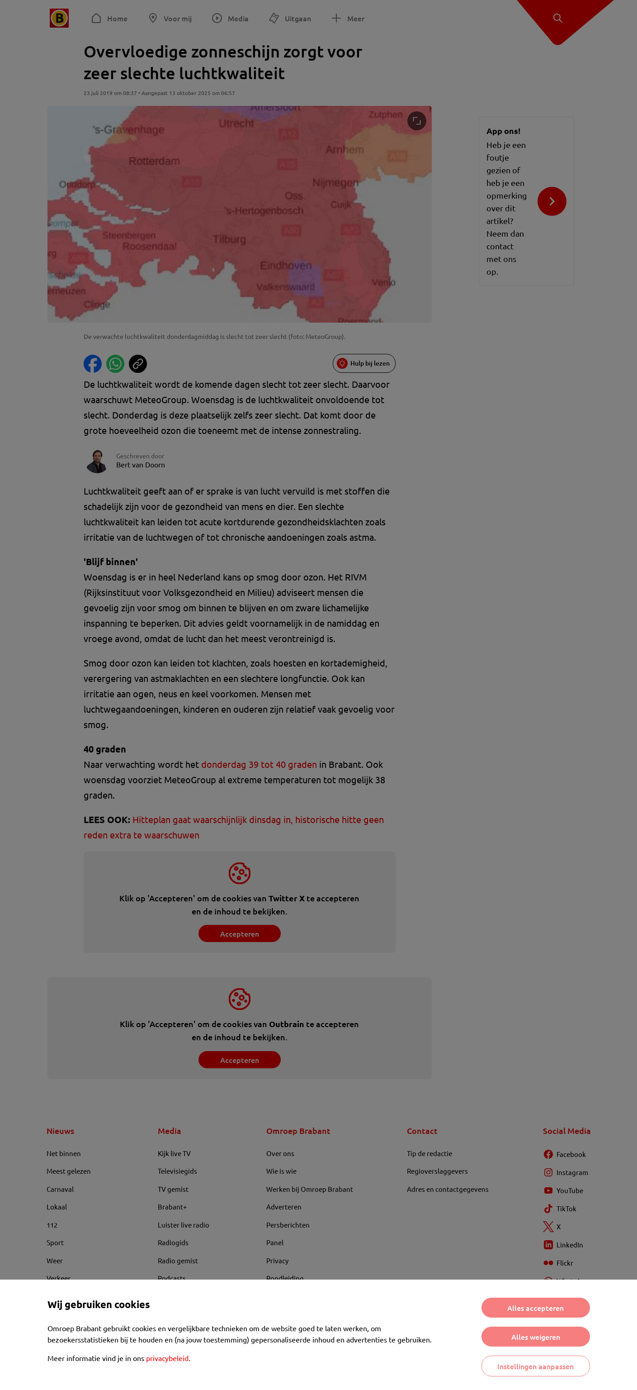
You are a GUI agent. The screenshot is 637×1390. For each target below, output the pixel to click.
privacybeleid (167, 1357)
